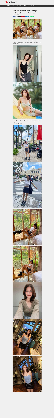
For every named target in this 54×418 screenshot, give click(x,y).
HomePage (8, 5)
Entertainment (19, 5)
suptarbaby (27, 5)
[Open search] (47, 6)
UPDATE (13, 5)
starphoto (33, 5)
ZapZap (18, 14)
